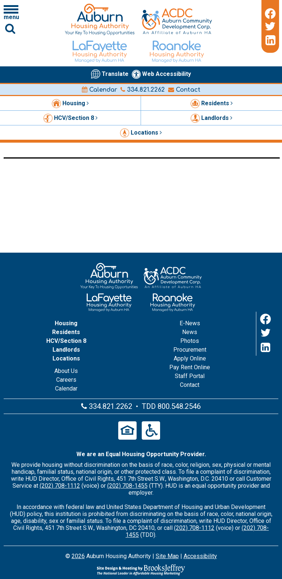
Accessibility (200, 556)
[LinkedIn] (270, 40)
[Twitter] (270, 26)
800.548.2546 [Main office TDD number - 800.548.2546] (179, 406)
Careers (66, 379)
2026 (78, 556)
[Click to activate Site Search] (10, 28)
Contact (184, 90)
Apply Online (190, 358)
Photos (189, 340)
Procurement (189, 349)
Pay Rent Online (189, 367)
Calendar (99, 90)
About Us (66, 370)
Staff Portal (190, 376)
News (189, 332)
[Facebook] (270, 12)
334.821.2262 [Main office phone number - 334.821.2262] (142, 90)
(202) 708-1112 (60, 485)
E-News (190, 323)
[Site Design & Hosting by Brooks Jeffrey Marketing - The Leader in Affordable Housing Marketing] (141, 569)
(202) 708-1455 (127, 485)
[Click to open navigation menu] (11, 12)
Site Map (167, 556)
